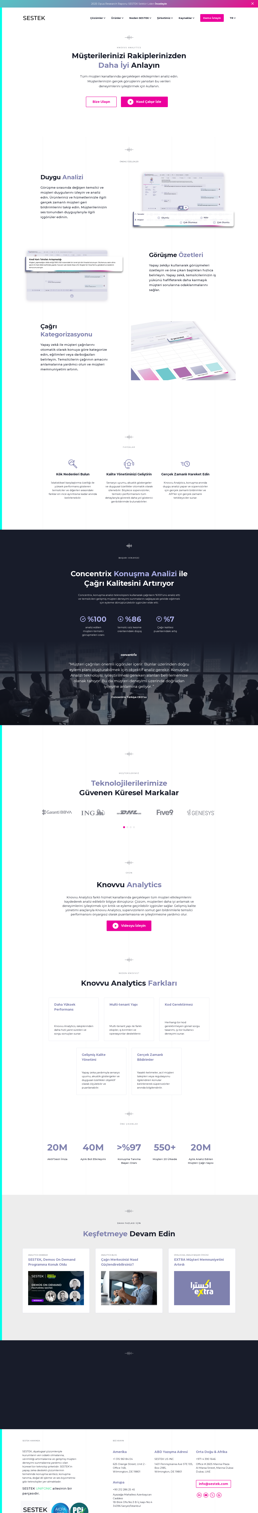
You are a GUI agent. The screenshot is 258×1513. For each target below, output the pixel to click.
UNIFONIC (44, 1488)
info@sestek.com (213, 1484)
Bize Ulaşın (101, 102)
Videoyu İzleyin (129, 926)
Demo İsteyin (212, 18)
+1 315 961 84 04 (123, 1459)
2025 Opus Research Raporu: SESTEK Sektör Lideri (129, 3)
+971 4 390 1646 (206, 1459)
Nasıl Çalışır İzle (144, 102)
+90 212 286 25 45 (124, 1489)
